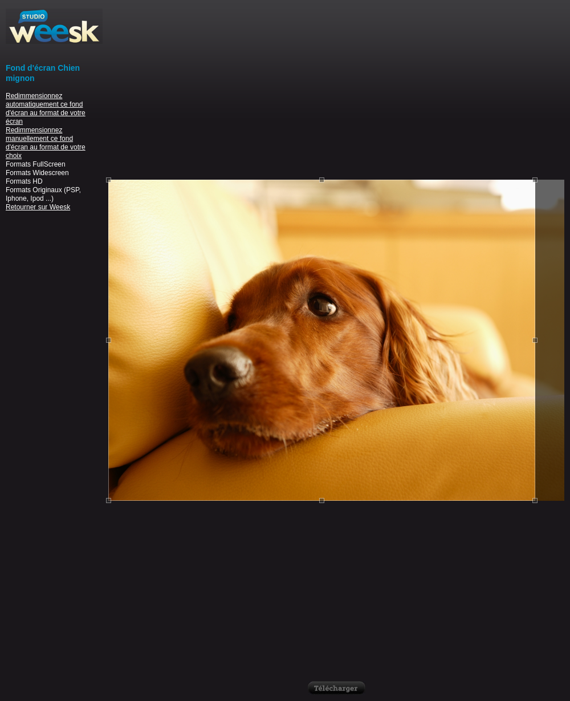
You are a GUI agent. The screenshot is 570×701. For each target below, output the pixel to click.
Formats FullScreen (36, 164)
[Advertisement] (336, 88)
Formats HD (24, 181)
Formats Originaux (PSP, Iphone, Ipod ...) (43, 194)
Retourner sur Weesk (38, 207)
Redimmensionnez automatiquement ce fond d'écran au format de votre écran (45, 108)
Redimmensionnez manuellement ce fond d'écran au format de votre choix (45, 143)
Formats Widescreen (37, 173)
